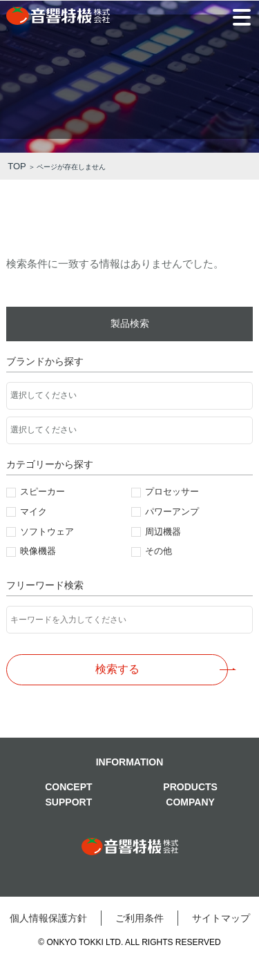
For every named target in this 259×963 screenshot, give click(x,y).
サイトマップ (221, 918)
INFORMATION (130, 761)
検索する (117, 669)
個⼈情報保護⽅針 (48, 918)
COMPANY (190, 802)
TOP (17, 166)
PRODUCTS (190, 786)
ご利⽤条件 (139, 918)
